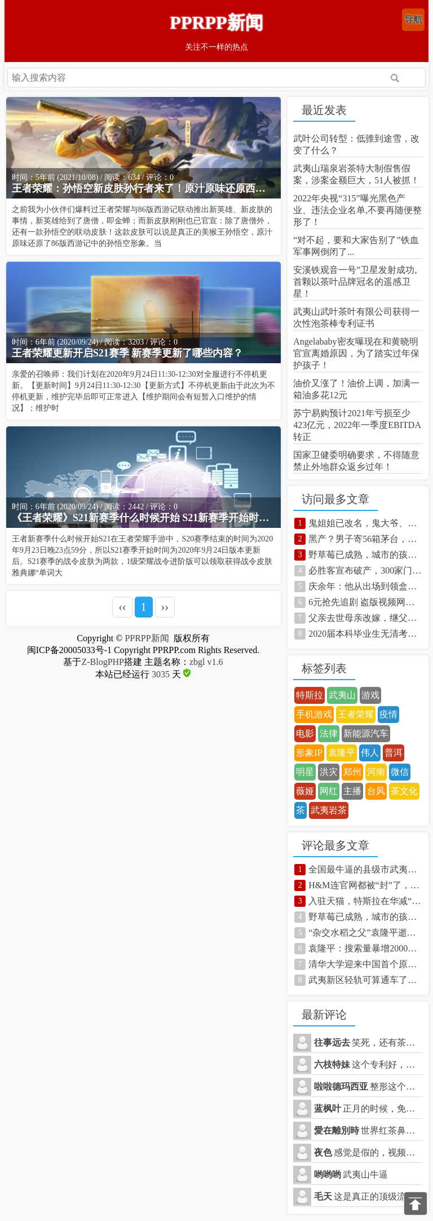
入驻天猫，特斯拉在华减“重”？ (365, 901)
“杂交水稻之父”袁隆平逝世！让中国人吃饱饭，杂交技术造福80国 (365, 932)
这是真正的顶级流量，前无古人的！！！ (368, 1196)
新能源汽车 (365, 733)
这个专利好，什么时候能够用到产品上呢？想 (368, 1064)
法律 (329, 733)
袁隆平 (341, 752)
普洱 (394, 752)
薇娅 (305, 791)
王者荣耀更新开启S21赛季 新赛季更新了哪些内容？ (128, 353)
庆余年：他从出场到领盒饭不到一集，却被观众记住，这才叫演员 (365, 586)
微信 (400, 772)
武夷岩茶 (329, 810)
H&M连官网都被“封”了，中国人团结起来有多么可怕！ (365, 885)
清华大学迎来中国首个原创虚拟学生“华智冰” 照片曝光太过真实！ (365, 964)
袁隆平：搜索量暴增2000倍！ (365, 948)
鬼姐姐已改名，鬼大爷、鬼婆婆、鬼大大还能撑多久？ (365, 523)
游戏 (370, 695)
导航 (413, 19)
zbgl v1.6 (206, 662)
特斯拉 (309, 695)
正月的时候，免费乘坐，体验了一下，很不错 (368, 1108)
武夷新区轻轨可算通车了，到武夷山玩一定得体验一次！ (365, 980)
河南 (376, 772)
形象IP (309, 752)
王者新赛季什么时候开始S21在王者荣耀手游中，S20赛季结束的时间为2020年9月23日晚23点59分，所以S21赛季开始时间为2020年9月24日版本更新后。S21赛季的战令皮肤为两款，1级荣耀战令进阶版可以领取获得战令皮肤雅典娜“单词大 (142, 556)
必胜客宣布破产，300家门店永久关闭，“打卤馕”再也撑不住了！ (365, 570)
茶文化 (404, 791)
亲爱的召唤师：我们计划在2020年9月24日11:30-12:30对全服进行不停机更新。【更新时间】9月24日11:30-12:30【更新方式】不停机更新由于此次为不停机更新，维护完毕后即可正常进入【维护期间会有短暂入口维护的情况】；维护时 (143, 391)
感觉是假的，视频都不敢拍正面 (368, 1152)
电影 (305, 733)
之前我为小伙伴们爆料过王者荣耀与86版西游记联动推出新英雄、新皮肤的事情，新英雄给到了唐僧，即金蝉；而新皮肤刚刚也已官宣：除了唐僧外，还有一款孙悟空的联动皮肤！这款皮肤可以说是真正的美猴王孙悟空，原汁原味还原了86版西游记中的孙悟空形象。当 (142, 226)
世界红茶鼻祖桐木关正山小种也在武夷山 (368, 1130)
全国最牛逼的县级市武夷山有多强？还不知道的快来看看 (365, 869)
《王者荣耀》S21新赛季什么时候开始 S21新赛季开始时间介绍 (144, 517)
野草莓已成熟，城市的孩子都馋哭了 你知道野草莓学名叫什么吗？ (365, 554)
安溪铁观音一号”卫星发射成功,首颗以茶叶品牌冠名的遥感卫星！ (355, 281)
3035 (161, 674)
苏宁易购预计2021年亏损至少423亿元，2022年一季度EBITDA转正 (357, 425)
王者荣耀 (356, 714)
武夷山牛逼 (351, 1174)
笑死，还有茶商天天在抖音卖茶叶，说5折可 (368, 1042)
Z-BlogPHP (102, 662)
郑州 (352, 772)
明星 (305, 772)
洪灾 (329, 772)
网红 (329, 791)
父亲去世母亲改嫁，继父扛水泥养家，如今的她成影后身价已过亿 (365, 618)
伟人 (370, 752)
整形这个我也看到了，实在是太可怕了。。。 (368, 1086)
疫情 (388, 714)
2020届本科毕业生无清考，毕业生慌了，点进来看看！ (365, 633)
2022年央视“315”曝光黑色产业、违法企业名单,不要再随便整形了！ (357, 210)
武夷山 (342, 695)
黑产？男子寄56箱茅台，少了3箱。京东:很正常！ (365, 539)
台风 (376, 791)
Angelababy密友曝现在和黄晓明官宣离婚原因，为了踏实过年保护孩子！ (356, 353)
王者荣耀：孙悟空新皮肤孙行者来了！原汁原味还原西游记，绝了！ (144, 188)
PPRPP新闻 (216, 22)
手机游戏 (314, 714)
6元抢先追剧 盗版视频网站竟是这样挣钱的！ (365, 602)
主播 (352, 791)
